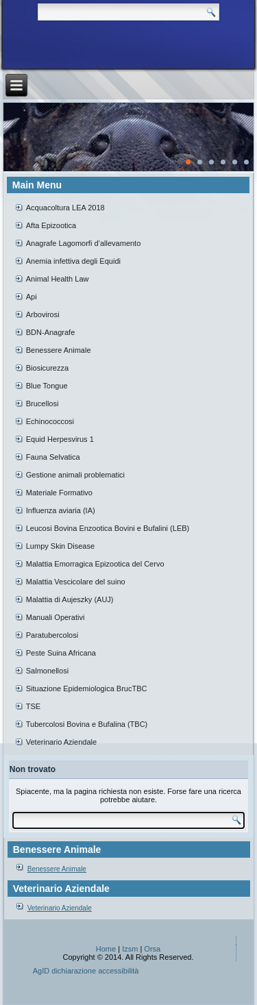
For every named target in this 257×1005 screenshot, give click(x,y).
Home (106, 949)
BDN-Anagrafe (50, 332)
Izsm (130, 949)
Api (31, 297)
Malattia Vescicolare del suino (75, 582)
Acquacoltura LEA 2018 (65, 207)
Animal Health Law (57, 279)
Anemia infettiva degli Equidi (73, 261)
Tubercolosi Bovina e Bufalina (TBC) (87, 724)
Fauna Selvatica (53, 457)
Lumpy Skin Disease (60, 546)
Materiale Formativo (59, 492)
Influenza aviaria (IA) (60, 510)
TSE (33, 706)
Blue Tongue (47, 386)
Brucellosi (42, 403)
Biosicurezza (47, 368)
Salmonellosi (47, 671)
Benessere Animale (58, 350)
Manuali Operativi (55, 617)
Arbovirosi (43, 314)
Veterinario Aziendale (61, 742)
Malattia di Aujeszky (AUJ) (70, 599)
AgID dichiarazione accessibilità (86, 971)
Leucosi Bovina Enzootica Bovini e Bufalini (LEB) (107, 528)
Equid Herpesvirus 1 (60, 439)
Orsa (152, 949)
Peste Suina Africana (61, 653)
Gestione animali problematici (75, 475)
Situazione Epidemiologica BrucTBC (86, 688)
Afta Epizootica (51, 225)
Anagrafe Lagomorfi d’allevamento (83, 243)
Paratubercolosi (52, 635)
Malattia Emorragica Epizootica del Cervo (95, 564)
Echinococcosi (50, 421)
